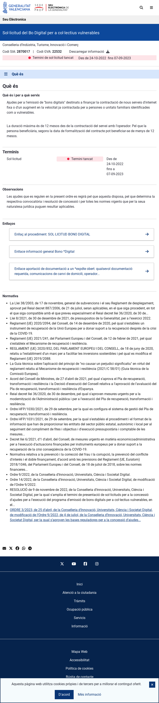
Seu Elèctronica (14, 19)
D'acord (64, 694)
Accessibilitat (79, 660)
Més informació (89, 694)
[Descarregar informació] (107, 52)
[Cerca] (141, 7)
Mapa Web (79, 652)
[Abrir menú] (151, 7)
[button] (152, 685)
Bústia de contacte (79, 677)
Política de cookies (79, 668)
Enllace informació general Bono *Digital (44, 252)
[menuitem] (79, 584)
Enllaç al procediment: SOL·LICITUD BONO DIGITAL (52, 234)
